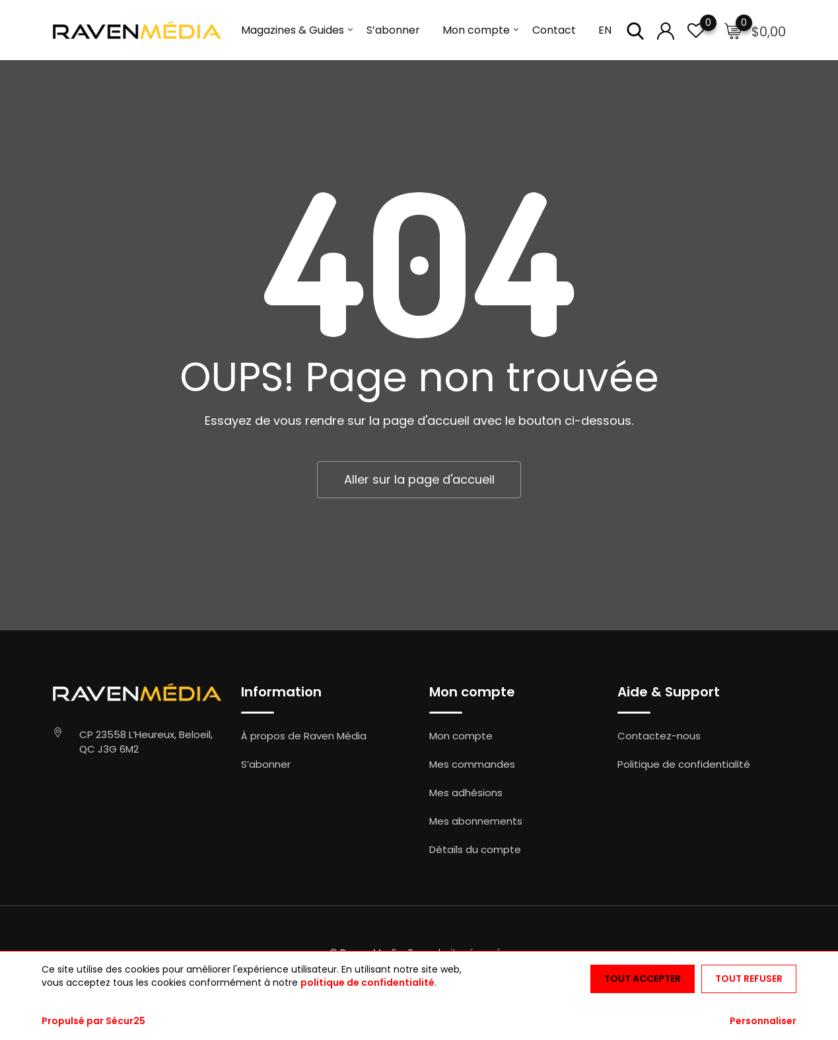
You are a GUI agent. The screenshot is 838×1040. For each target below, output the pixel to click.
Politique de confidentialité (683, 764)
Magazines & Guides (292, 30)
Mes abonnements (475, 821)
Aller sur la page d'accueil (419, 479)
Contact (554, 30)
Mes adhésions (466, 792)
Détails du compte (475, 849)
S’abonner (393, 30)
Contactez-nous (659, 736)
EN (604, 30)
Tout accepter (642, 978)
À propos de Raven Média (304, 736)
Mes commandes (472, 764)
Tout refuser (749, 978)
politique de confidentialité (367, 982)
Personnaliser (763, 1020)
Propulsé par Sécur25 (93, 1020)
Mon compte (476, 30)
